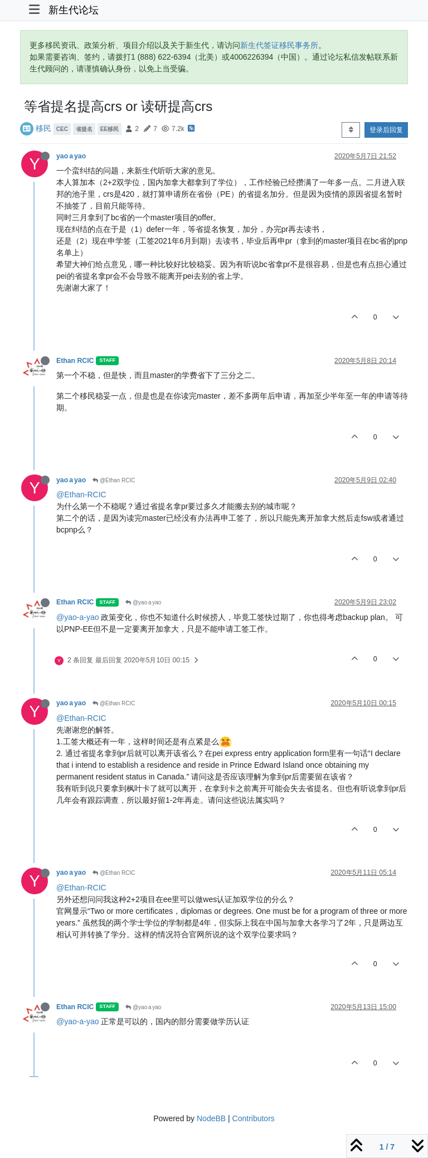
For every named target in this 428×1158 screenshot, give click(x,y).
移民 (43, 128)
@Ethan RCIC (114, 480)
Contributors (253, 1118)
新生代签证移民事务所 (279, 45)
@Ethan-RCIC (81, 494)
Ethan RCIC (75, 361)
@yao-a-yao (77, 617)
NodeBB (211, 1118)
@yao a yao (143, 602)
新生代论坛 (73, 10)
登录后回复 (386, 130)
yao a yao (71, 156)
